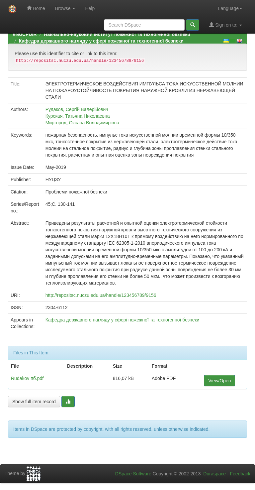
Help (90, 8)
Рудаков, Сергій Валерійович (76, 109)
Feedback (240, 473)
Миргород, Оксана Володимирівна (82, 122)
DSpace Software (133, 473)
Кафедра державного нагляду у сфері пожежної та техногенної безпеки (101, 41)
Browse (65, 8)
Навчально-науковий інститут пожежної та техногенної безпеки (117, 34)
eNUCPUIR (25, 34)
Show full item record (34, 401)
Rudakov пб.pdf (27, 378)
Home (36, 8)
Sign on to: (225, 25)
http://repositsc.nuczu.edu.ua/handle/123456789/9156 (100, 295)
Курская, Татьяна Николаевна (77, 116)
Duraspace (214, 473)
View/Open (219, 380)
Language (230, 8)
